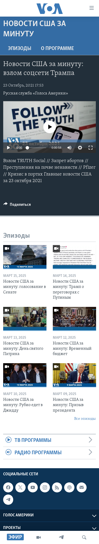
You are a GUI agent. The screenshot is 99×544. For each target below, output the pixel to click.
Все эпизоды (85, 419)
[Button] (17, 206)
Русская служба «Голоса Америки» (35, 93)
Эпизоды (19, 48)
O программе (57, 48)
